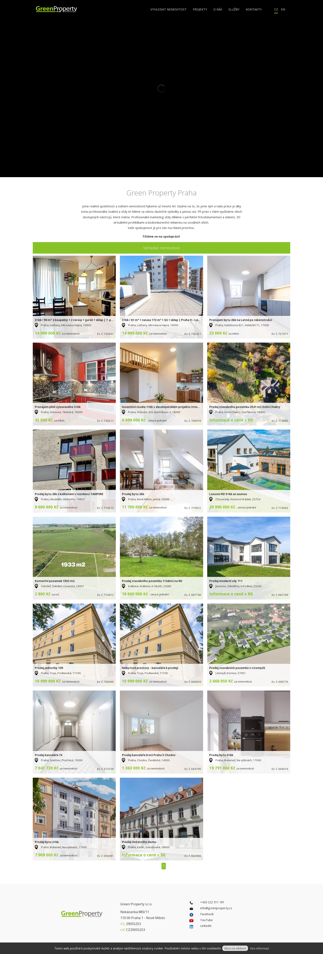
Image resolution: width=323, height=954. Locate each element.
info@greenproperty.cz (216, 908)
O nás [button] (217, 9)
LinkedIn (206, 926)
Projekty (200, 9)
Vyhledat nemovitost (168, 9)
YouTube (206, 920)
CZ (276, 9)
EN (283, 9)
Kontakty (254, 9)
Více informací (259, 948)
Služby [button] (234, 9)
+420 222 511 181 (212, 902)
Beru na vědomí (235, 948)
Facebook (207, 914)
